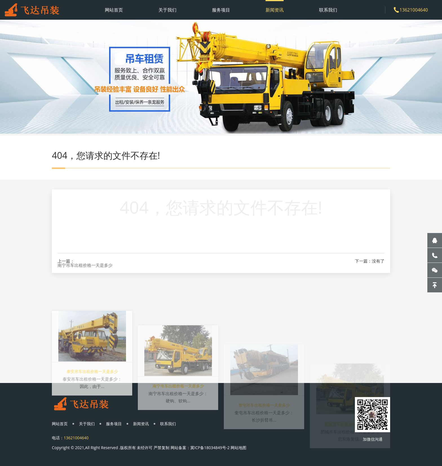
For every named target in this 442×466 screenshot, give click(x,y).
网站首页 (114, 10)
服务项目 (221, 10)
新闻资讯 (275, 10)
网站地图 (238, 447)
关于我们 (167, 10)
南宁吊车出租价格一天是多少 (85, 270)
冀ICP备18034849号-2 (210, 447)
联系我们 (328, 10)
